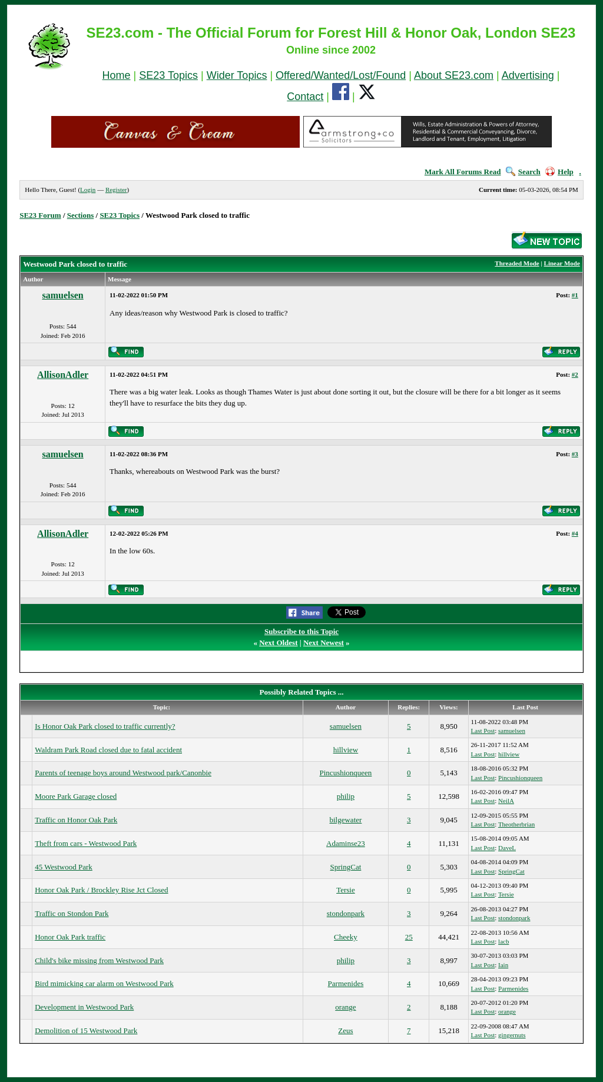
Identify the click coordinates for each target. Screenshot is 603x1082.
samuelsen (63, 295)
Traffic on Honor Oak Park (76, 819)
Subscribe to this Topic (301, 631)
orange (345, 1007)
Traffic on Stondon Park (71, 913)
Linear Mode (562, 263)
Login (87, 189)
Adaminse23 (345, 843)
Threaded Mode (517, 263)
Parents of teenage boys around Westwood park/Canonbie (123, 772)
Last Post (483, 730)
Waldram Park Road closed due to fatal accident (108, 749)
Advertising (528, 75)
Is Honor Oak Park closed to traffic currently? (105, 726)
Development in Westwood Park (84, 1007)
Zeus (345, 1030)
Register (116, 189)
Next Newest (323, 642)
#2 (575, 374)
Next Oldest (278, 642)
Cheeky (345, 936)
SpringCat (346, 866)
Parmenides (346, 983)
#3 (575, 453)
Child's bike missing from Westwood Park (99, 960)
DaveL (507, 847)
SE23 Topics (168, 75)
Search (523, 171)
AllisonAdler (62, 375)
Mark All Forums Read (463, 171)
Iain (503, 964)
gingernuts (511, 1034)
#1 (575, 294)
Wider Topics (237, 75)
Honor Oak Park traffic (70, 936)
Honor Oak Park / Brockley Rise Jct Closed (101, 889)
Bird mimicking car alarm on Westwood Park (104, 983)
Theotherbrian (516, 824)
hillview (346, 749)
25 (409, 936)
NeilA (506, 800)
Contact (305, 96)
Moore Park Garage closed (76, 796)
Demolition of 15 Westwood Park (86, 1030)
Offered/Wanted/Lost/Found (341, 75)
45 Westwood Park (63, 866)
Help (559, 171)
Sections (80, 215)
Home (116, 75)
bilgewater (345, 819)
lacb (503, 941)
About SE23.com (453, 75)
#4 (575, 533)
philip (345, 796)
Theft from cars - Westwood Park (86, 843)
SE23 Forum (40, 215)
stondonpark (346, 913)
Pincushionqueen (346, 772)
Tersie (345, 889)
